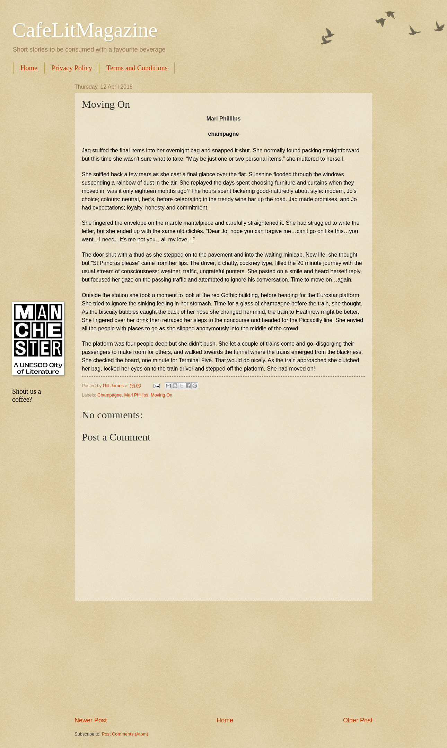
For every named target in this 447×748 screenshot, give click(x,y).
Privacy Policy (72, 68)
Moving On (161, 395)
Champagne (109, 395)
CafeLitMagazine (85, 29)
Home (28, 68)
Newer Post (90, 720)
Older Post (357, 720)
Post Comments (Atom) (125, 734)
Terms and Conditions (136, 68)
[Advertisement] (223, 658)
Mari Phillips (136, 395)
